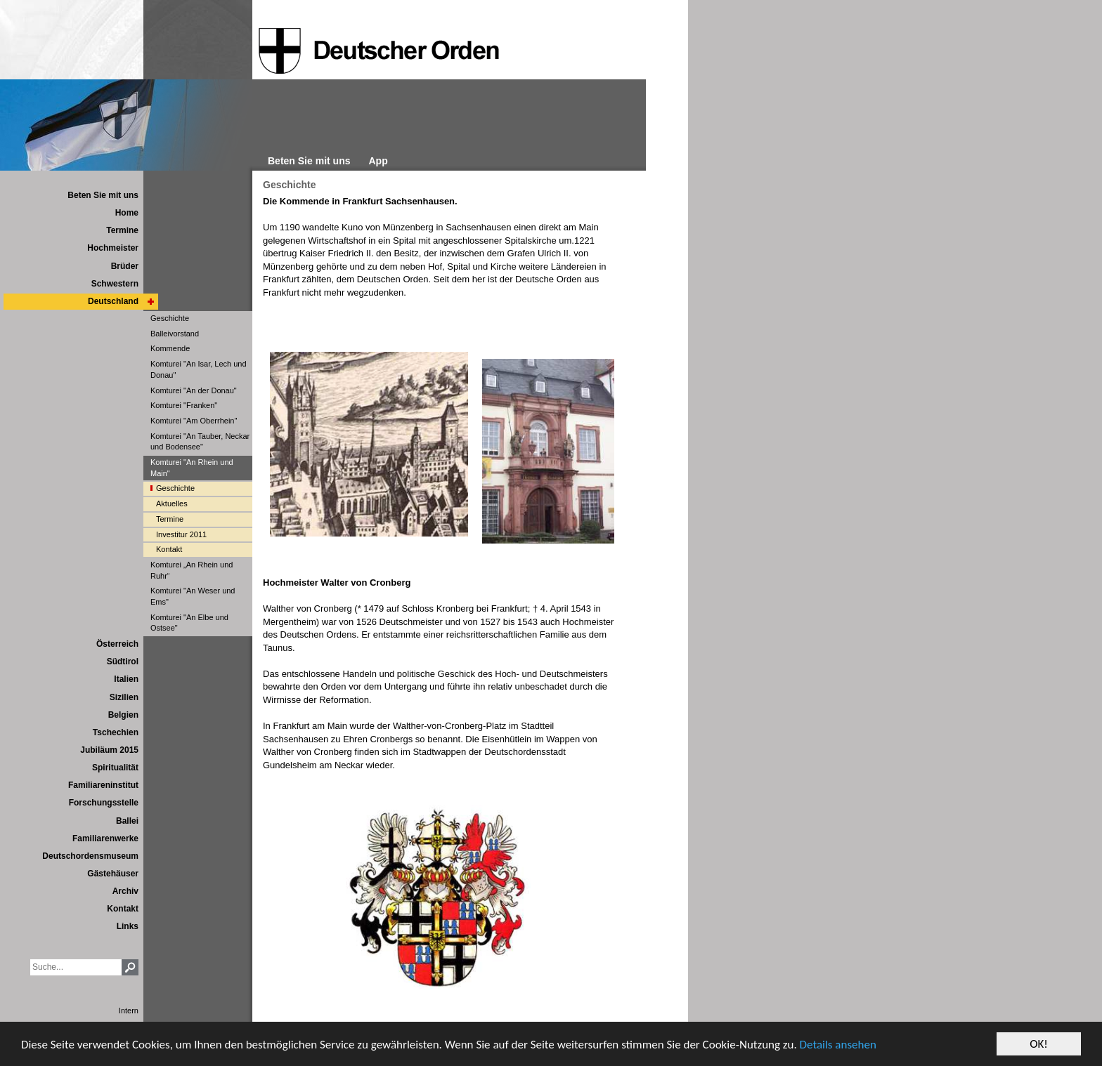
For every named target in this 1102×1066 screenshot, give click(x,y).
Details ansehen (838, 1044)
